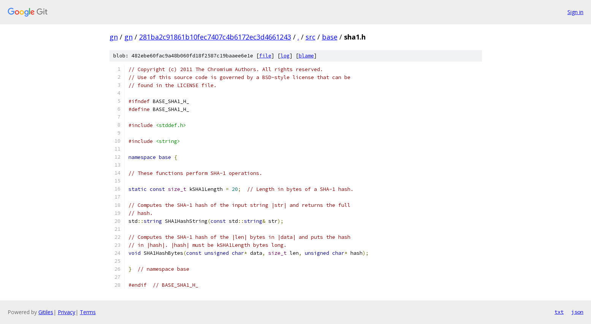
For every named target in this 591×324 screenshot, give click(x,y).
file (265, 55)
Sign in (575, 12)
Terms (88, 312)
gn (113, 36)
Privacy (66, 312)
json (577, 311)
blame (306, 55)
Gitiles (45, 312)
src (310, 36)
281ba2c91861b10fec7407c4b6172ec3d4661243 (215, 36)
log (285, 55)
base (329, 36)
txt (559, 311)
